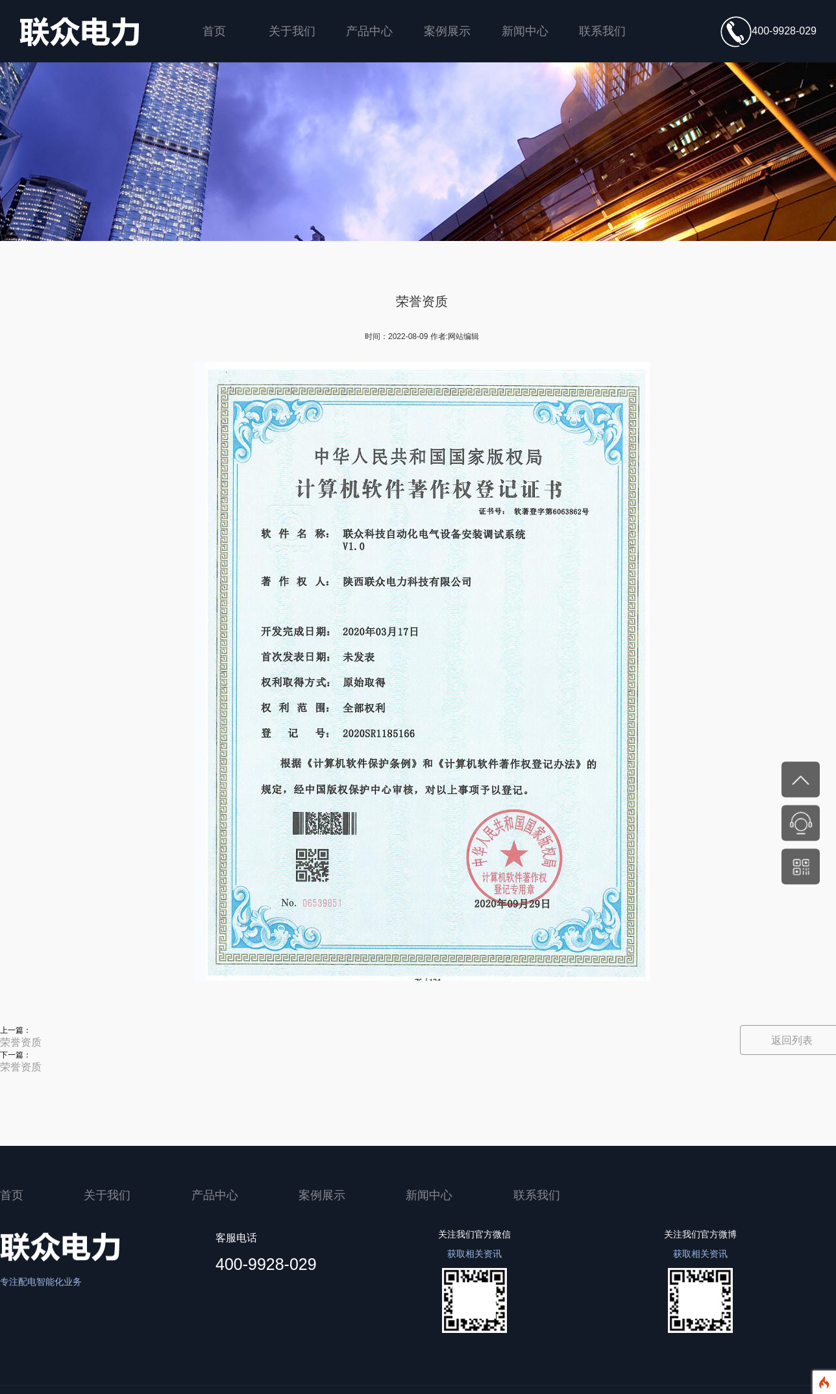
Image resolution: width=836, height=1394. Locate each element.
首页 (214, 30)
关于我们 (292, 30)
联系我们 (602, 30)
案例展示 (447, 30)
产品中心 (369, 30)
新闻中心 (525, 30)
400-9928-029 (768, 31)
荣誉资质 (21, 1042)
